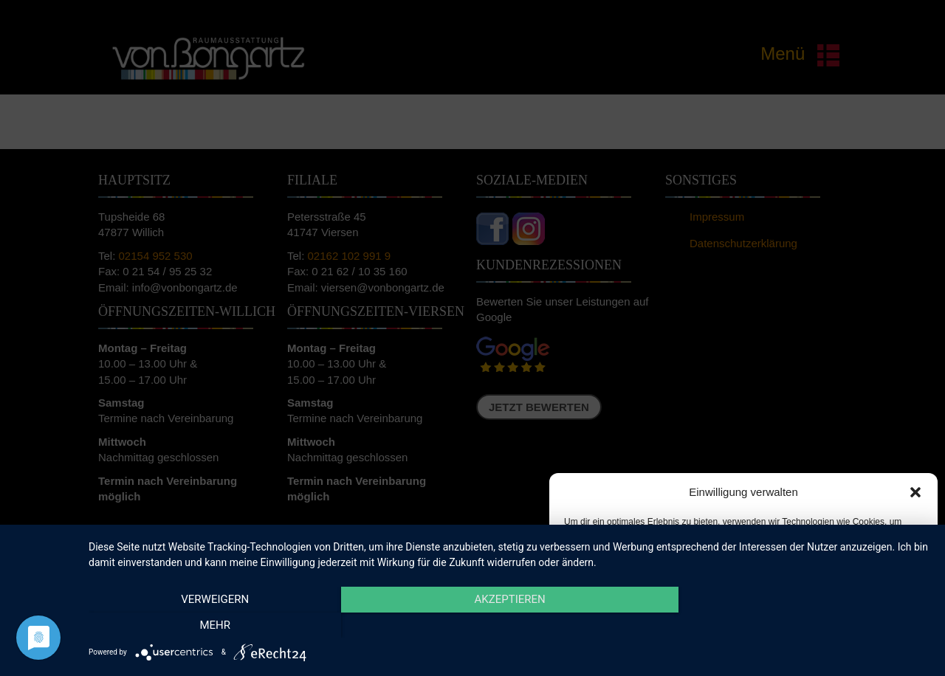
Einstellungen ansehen (859, 616)
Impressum (827, 649)
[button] (915, 492)
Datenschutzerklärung (755, 649)
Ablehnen (732, 616)
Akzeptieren (617, 616)
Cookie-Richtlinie (671, 649)
